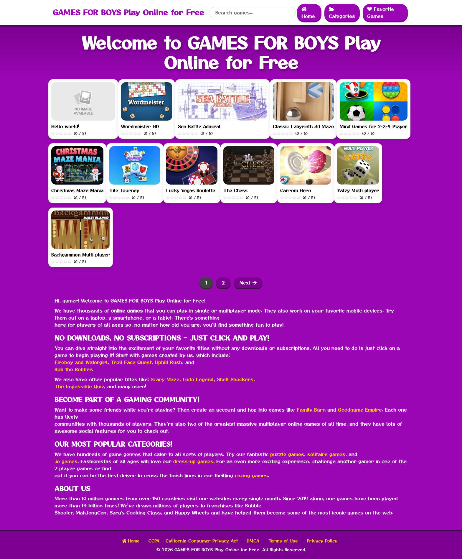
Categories (342, 13)
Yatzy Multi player (358, 190)
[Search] (252, 12)
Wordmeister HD (140, 126)
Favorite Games (380, 13)
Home (308, 13)
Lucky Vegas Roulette (190, 190)
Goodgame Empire (360, 409)
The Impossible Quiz (79, 386)
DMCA (254, 541)
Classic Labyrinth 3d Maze (303, 126)
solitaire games (326, 454)
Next (248, 282)
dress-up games (193, 461)
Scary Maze (165, 379)
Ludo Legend (198, 379)
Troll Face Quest (131, 362)
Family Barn (311, 409)
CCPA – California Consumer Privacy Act (194, 541)
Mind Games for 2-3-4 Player (373, 126)
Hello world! (65, 126)
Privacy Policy (322, 541)
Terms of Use (284, 541)
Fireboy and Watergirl (81, 362)
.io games (66, 461)
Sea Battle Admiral (199, 126)
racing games (251, 475)
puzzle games (287, 454)
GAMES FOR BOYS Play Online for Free (128, 12)
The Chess (235, 190)
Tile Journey (124, 190)
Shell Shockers (235, 379)
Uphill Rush (168, 362)
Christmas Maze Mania (77, 190)
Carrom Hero (295, 190)
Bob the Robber (73, 369)
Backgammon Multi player (80, 255)
